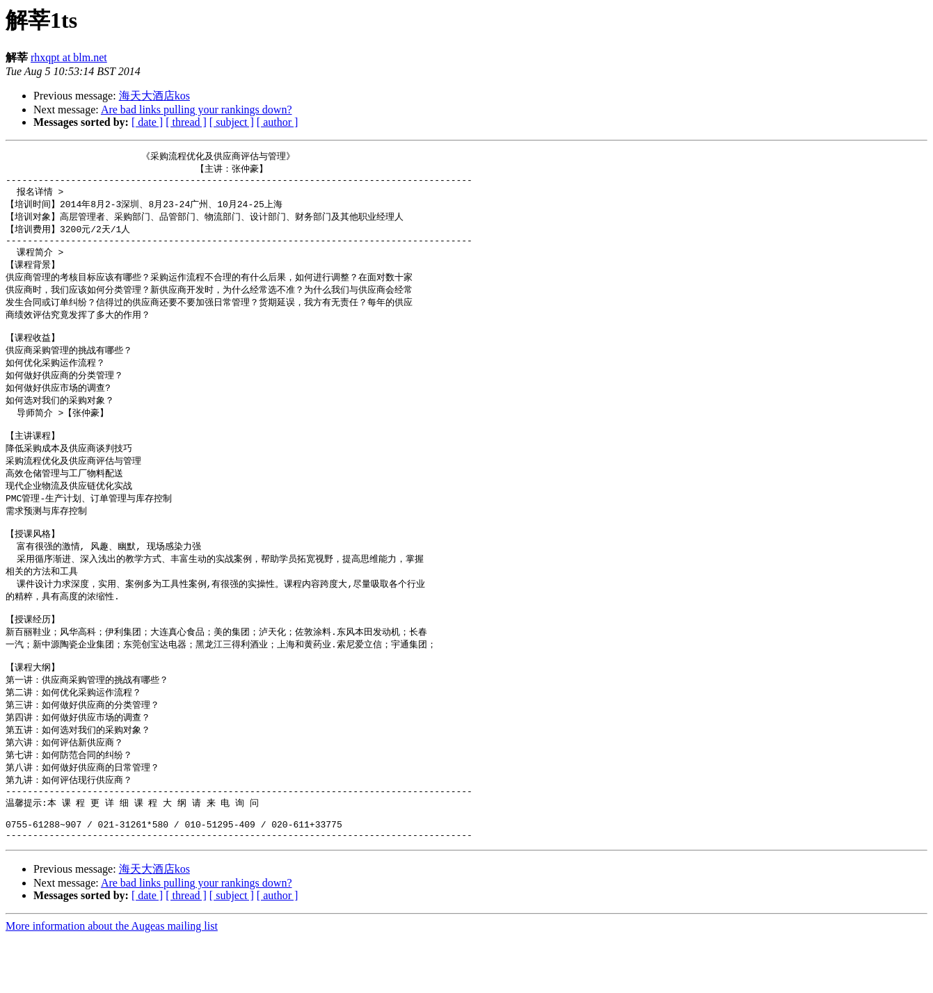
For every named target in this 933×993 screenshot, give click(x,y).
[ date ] (147, 122)
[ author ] (277, 122)
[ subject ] (231, 122)
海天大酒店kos (154, 96)
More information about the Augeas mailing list (112, 981)
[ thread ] (186, 122)
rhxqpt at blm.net (69, 57)
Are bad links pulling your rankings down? (196, 109)
